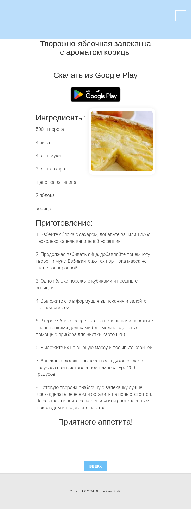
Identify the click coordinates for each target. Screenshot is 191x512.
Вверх (95, 466)
